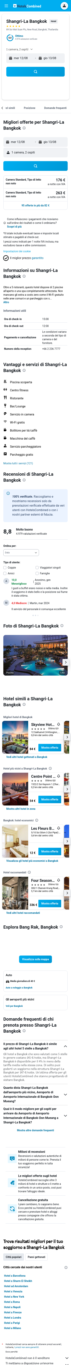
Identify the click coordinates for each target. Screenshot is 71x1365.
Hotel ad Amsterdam (16, 1286)
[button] (6, 6)
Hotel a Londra (12, 1317)
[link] (26, 757)
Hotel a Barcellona (14, 1275)
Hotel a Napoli (12, 1307)
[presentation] (24, 128)
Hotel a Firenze (13, 1312)
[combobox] (21, 552)
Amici (11, 573)
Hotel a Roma (12, 1301)
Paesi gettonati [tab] (36, 1257)
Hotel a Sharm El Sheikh (18, 1280)
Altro (6, 302)
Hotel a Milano (12, 1328)
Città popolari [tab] (14, 1257)
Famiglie (45, 573)
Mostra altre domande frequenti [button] (35, 1130)
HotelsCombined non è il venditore (37, 1358)
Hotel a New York (14, 1296)
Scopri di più (14, 226)
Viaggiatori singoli (50, 567)
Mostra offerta (49, 747)
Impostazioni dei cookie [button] (17, 251)
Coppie (12, 567)
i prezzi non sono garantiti (26, 1347)
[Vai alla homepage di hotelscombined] (27, 5)
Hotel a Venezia (13, 1291)
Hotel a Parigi (12, 1322)
